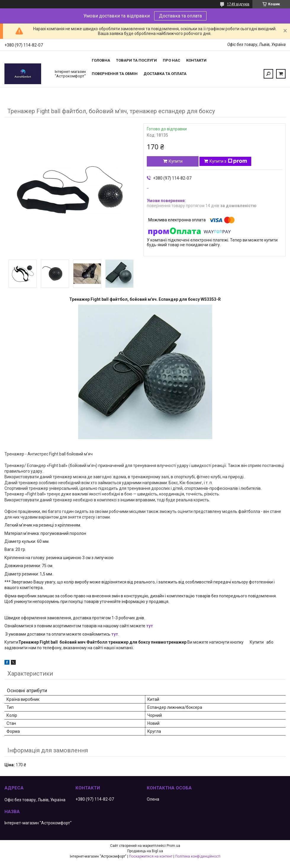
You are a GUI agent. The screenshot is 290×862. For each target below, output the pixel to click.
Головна (101, 60)
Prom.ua (173, 846)
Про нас (171, 60)
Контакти (196, 60)
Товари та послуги (136, 60)
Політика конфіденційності (197, 856)
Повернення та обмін (115, 73)
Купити (176, 161)
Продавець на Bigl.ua (145, 851)
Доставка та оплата (180, 16)
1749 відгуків (238, 4)
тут (149, 625)
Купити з (228, 161)
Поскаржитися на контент (151, 856)
